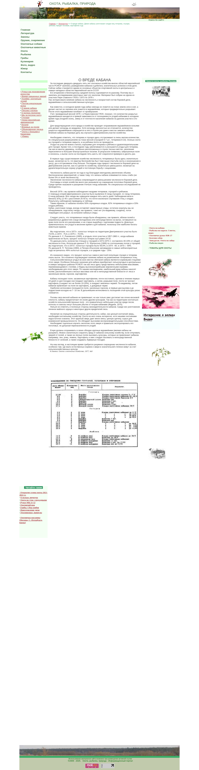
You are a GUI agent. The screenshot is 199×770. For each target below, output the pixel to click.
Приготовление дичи (29, 510)
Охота (23, 51)
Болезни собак (156, 238)
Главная (52, 24)
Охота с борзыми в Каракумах (30, 132)
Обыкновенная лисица (32, 129)
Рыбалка (25, 54)
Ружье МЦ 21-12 (27, 502)
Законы (24, 36)
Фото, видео (27, 65)
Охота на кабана (157, 228)
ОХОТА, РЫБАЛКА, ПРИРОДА (72, 3)
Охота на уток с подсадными (33, 500)
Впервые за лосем (30, 127)
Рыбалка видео (156, 243)
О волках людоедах (29, 497)
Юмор (23, 68)
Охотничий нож (27, 505)
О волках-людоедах (31, 113)
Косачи (24, 124)
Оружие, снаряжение (32, 40)
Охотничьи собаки (30, 43)
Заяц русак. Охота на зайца (161, 240)
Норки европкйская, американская (30, 121)
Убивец (25, 136)
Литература (63, 24)
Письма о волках (29, 110)
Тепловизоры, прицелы (31, 512)
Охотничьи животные (32, 47)
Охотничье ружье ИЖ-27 (160, 235)
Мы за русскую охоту (31, 115)
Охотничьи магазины (30, 517)
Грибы (23, 58)
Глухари (25, 117)
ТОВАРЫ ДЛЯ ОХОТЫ (160, 248)
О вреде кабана (29, 108)
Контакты (25, 72)
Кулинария (26, 61)
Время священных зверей (34, 96)
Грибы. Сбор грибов (29, 507)
